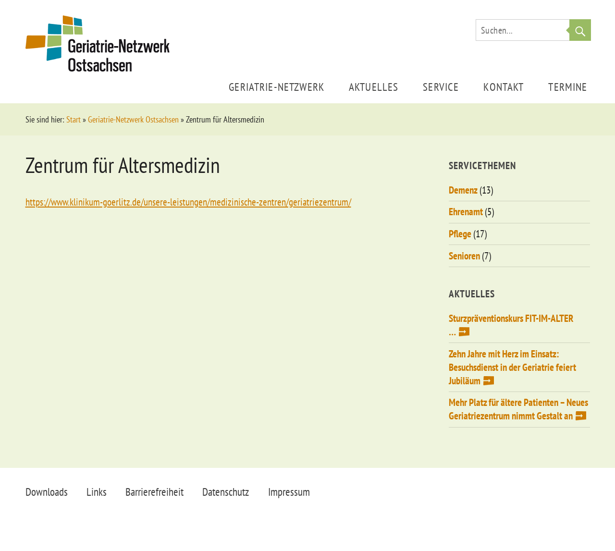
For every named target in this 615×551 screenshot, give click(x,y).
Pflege (460, 233)
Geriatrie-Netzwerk (276, 86)
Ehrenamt (466, 211)
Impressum (289, 492)
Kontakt (503, 86)
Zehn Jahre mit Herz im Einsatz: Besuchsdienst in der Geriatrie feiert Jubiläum (512, 367)
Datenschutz (225, 492)
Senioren (464, 255)
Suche (580, 30)
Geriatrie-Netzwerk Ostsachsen (133, 119)
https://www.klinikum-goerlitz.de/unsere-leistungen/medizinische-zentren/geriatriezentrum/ (188, 202)
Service (441, 86)
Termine (567, 86)
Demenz (463, 190)
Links (96, 492)
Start (73, 119)
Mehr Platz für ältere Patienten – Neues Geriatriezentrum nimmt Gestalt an (518, 409)
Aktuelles (373, 86)
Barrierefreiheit (154, 492)
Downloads (46, 492)
